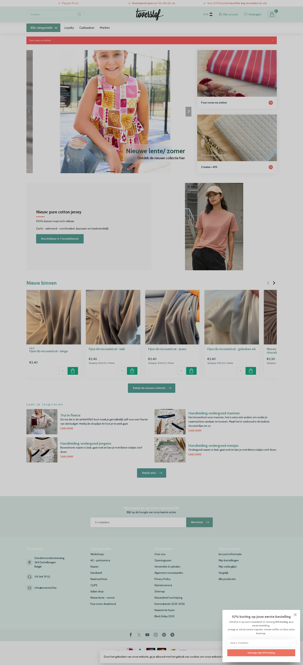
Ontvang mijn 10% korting (261, 652)
